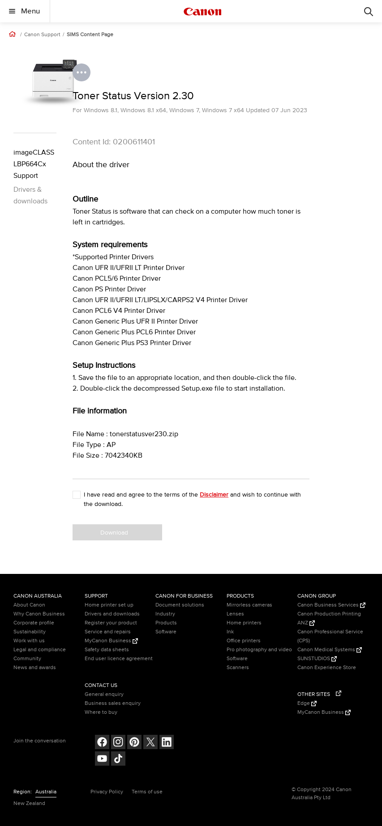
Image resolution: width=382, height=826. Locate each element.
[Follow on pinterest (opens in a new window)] (134, 743)
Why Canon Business (39, 614)
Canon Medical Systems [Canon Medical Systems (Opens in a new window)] (329, 649)
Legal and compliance (39, 649)
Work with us (29, 640)
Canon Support (42, 35)
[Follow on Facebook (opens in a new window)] (102, 743)
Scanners (238, 667)
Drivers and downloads (112, 614)
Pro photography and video (259, 649)
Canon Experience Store (326, 667)
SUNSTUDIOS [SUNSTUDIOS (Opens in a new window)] (317, 658)
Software (165, 631)
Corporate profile (33, 623)
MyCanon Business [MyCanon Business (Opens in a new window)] (111, 640)
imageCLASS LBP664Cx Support (33, 164)
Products (166, 623)
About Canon (29, 605)
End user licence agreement (119, 658)
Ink (230, 631)
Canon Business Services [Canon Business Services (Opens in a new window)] (331, 605)
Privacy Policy (106, 791)
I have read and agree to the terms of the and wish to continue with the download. (192, 499)
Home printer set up (109, 605)
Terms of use (147, 791)
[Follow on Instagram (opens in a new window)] (118, 743)
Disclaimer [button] (214, 494)
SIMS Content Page (90, 35)
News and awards (34, 667)
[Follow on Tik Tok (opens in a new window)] (118, 759)
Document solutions (179, 605)
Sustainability (29, 631)
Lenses (235, 614)
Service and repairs (108, 631)
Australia (45, 791)
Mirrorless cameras (249, 605)
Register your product (111, 623)
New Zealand (29, 803)
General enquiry (104, 694)
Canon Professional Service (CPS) (330, 636)
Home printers (244, 623)
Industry (165, 614)
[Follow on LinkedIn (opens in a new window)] (166, 743)
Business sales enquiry (113, 703)
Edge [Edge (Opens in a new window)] (307, 703)
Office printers (244, 640)
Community (27, 658)
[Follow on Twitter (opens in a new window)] (150, 743)
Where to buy (101, 712)
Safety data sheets (107, 649)
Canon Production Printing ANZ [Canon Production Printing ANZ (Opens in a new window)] (329, 618)
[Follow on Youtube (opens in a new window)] (102, 759)
